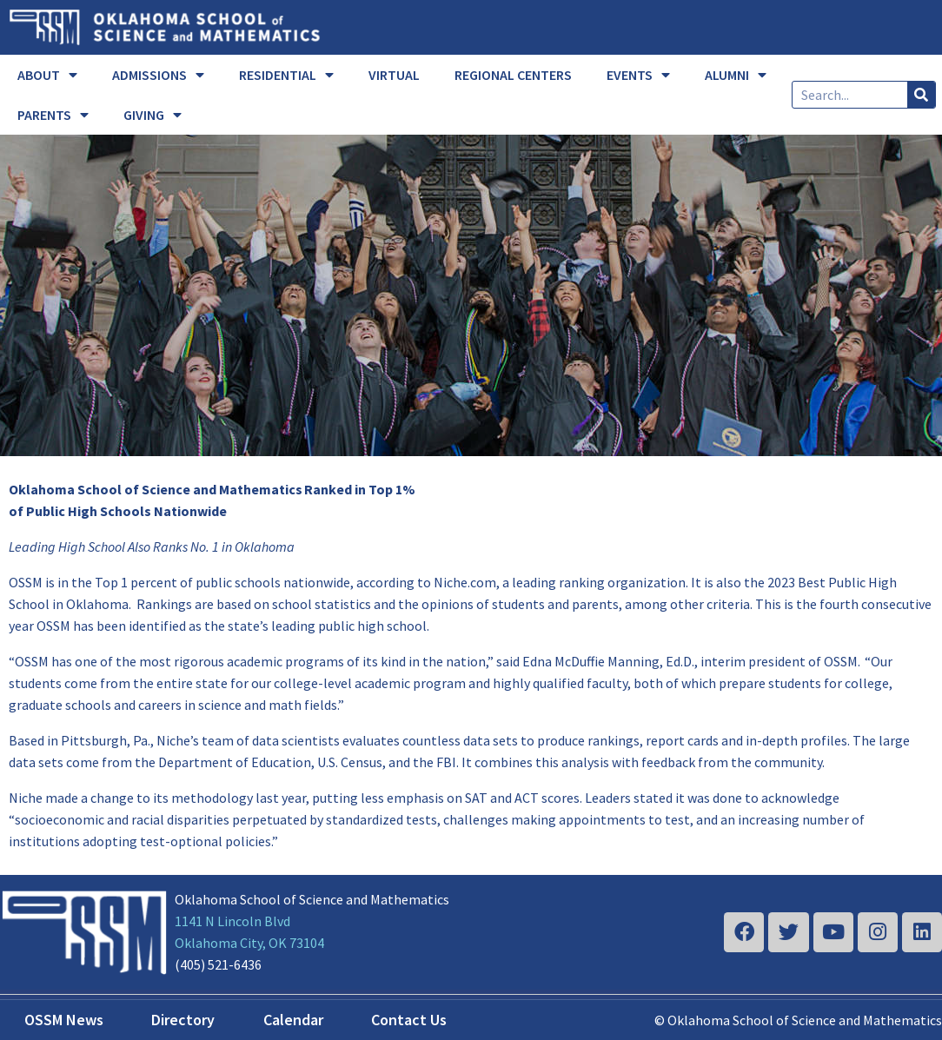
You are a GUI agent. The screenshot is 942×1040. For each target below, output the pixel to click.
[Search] (921, 95)
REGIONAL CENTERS (513, 74)
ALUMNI (735, 74)
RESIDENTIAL (286, 74)
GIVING (152, 114)
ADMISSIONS (158, 74)
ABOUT (47, 74)
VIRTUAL (394, 74)
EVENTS (638, 74)
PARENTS (53, 114)
